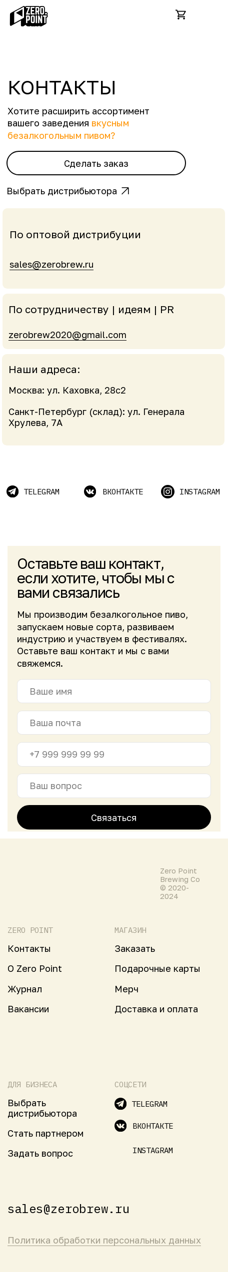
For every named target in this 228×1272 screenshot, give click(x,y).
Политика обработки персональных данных (104, 1240)
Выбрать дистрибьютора (61, 190)
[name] (114, 691)
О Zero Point (35, 968)
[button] (96, 163)
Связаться (113, 817)
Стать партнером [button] (46, 1133)
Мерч (126, 988)
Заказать (134, 948)
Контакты (29, 948)
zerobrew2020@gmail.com (67, 334)
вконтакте (122, 491)
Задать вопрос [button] (40, 1153)
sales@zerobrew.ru (52, 264)
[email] (114, 723)
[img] (208, 14)
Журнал (25, 988)
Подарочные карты (157, 968)
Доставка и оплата (156, 1008)
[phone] (114, 754)
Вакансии (28, 1008)
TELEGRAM (42, 491)
